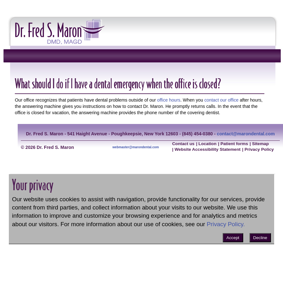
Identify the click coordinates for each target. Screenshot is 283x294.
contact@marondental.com (245, 133)
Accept (232, 237)
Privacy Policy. (226, 224)
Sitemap (260, 143)
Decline (260, 237)
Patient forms (234, 143)
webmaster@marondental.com (135, 147)
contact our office (221, 100)
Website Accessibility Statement (208, 149)
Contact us (183, 143)
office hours (168, 100)
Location (207, 143)
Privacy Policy (259, 149)
